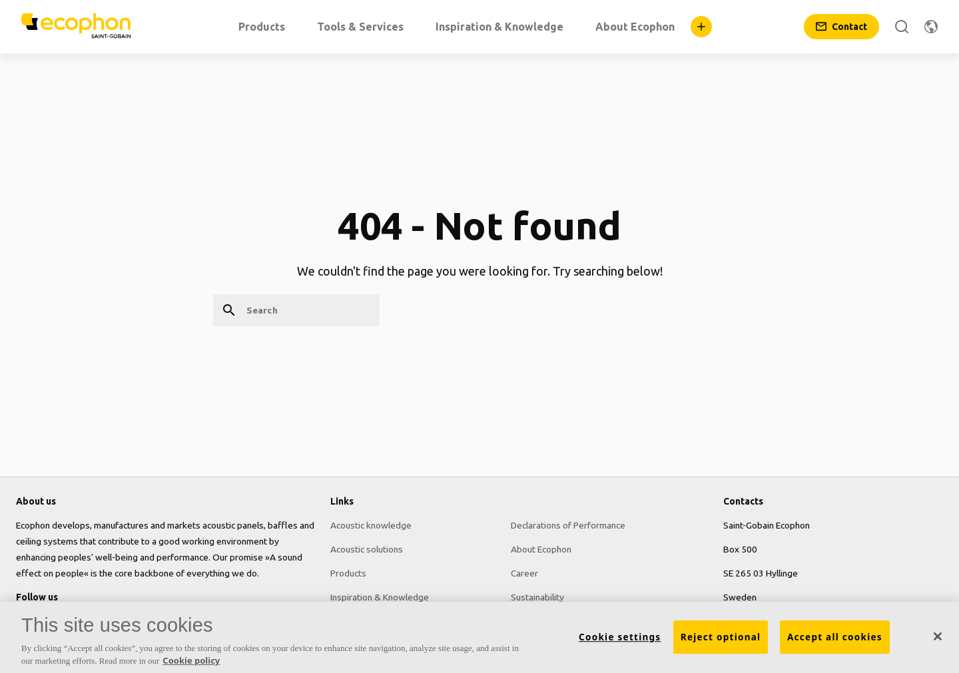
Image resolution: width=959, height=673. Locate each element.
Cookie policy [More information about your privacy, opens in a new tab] (191, 664)
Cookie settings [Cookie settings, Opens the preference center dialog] (620, 640)
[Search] (901, 26)
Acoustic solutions (366, 549)
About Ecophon (541, 549)
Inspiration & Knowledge (379, 597)
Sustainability (537, 597)
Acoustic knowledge (371, 525)
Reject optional (721, 640)
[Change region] (931, 26)
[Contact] (841, 26)
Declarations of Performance (568, 525)
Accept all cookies (834, 640)
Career (524, 573)
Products (348, 573)
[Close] (937, 640)
